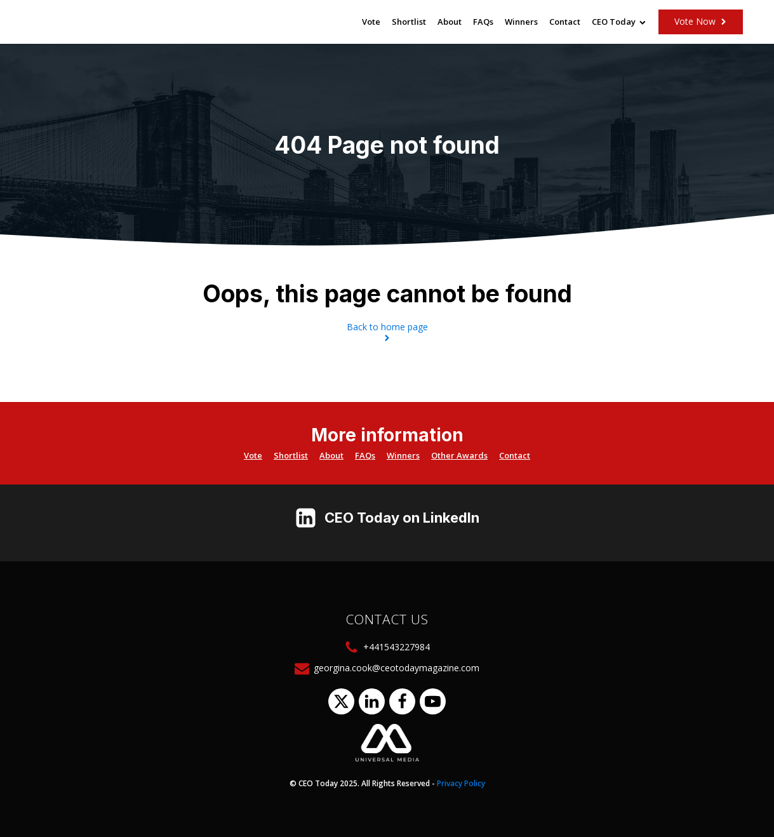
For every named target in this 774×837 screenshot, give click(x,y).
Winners (521, 21)
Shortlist (409, 21)
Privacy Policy (461, 783)
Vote (371, 21)
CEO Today (619, 21)
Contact (564, 21)
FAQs (483, 21)
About (449, 21)
